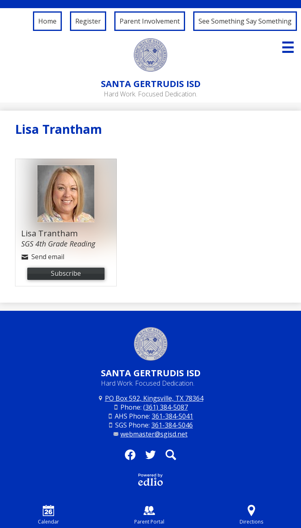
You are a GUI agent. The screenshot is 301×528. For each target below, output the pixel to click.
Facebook (130, 457)
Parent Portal (149, 515)
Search (171, 457)
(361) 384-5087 (165, 407)
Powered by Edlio (150, 479)
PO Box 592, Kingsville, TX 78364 (154, 398)
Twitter (150, 457)
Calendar (48, 515)
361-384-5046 (172, 425)
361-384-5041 (172, 416)
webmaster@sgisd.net (154, 434)
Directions (251, 515)
